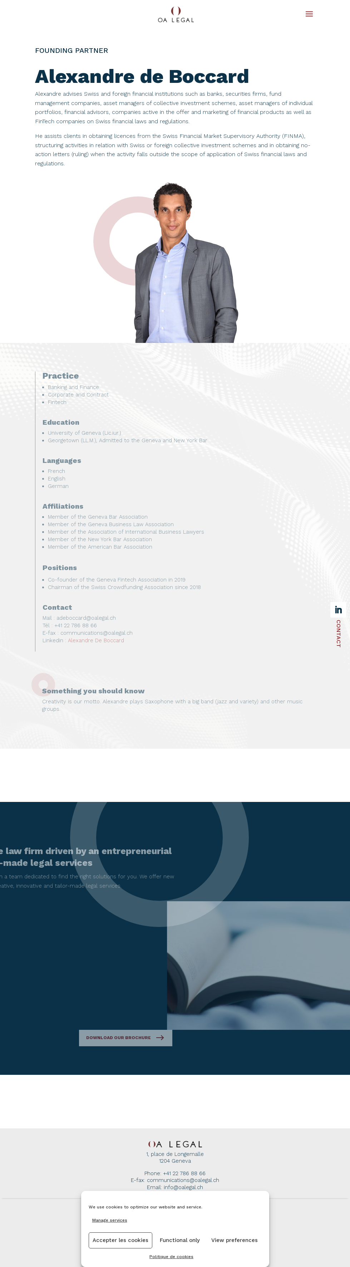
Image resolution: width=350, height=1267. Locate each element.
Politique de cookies (171, 1256)
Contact (338, 634)
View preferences (234, 1240)
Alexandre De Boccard (96, 640)
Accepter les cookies (120, 1240)
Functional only (180, 1240)
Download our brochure (162, 1037)
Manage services (109, 1220)
